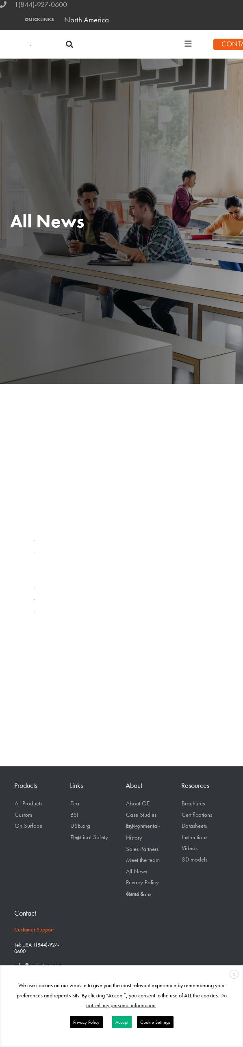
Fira (74, 803)
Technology (39, 590)
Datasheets (194, 826)
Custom (23, 815)
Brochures (193, 803)
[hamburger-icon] (188, 44)
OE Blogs (39, 613)
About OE (138, 803)
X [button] (234, 974)
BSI (74, 815)
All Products (28, 803)
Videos (39, 601)
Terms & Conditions (138, 894)
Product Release (39, 567)
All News (39, 540)
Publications (39, 579)
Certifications (197, 815)
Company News (39, 554)
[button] (69, 44)
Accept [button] (121, 1022)
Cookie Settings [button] (155, 1022)
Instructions (194, 837)
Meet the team (143, 860)
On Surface (28, 826)
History (134, 837)
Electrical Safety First (89, 837)
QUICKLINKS (39, 19)
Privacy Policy (142, 882)
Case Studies (141, 815)
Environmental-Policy (143, 826)
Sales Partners (142, 849)
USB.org (80, 826)
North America (86, 20)
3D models (194, 859)
